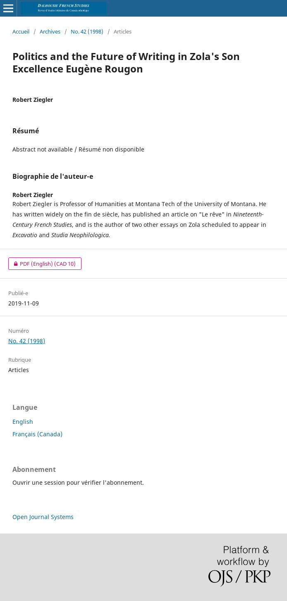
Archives (50, 31)
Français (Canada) (37, 434)
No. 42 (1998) (87, 31)
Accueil (20, 31)
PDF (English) (42, 263)
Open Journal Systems (43, 517)
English (22, 422)
